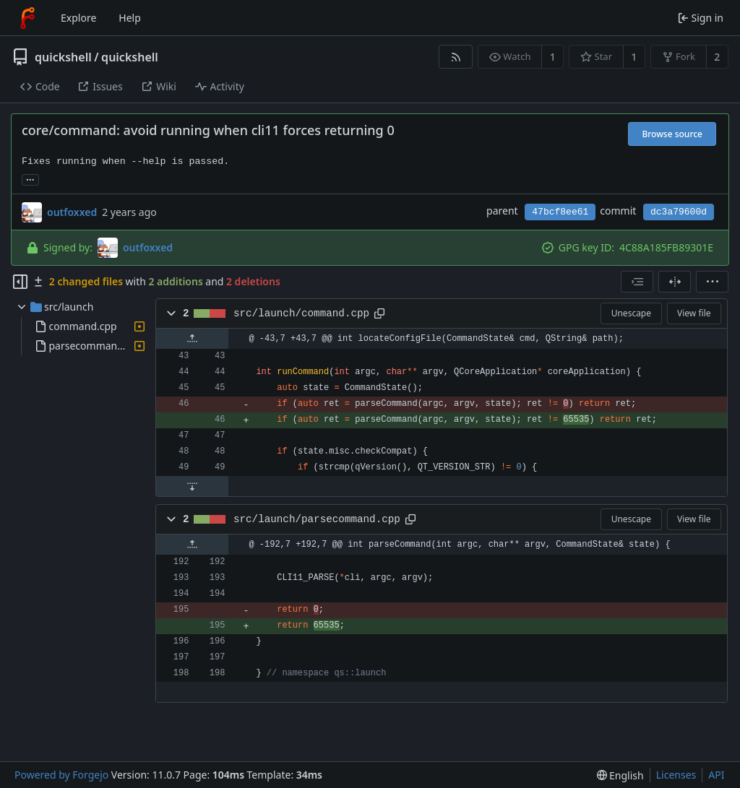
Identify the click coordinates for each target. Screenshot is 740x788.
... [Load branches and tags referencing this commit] (30, 178)
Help (130, 18)
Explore (78, 18)
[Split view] (674, 282)
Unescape (631, 313)
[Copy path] (379, 313)
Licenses (676, 774)
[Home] (27, 18)
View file (693, 313)
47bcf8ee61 (560, 212)
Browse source (672, 134)
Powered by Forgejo (61, 774)
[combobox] (637, 282)
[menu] (712, 282)
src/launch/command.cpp (301, 313)
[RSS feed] (456, 57)
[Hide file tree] (20, 281)
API (716, 774)
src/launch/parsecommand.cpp (316, 519)
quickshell (63, 57)
